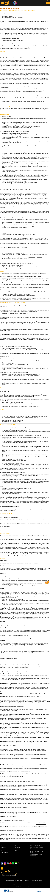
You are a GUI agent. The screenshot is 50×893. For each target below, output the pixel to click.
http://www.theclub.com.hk (41, 824)
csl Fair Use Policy (31, 878)
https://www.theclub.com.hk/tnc (10, 99)
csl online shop (3, 847)
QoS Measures (27, 880)
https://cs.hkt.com (21, 776)
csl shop (16, 849)
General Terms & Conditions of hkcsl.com (11, 878)
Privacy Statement (23, 878)
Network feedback (18, 850)
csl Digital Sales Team (19, 847)
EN (48, 0)
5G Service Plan (3, 854)
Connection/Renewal (4, 852)
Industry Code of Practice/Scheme (37, 880)
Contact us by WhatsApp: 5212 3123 (36, 845)
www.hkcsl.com (23, 79)
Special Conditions (20, 880)
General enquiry (18, 845)
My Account (3, 850)
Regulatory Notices (40, 878)
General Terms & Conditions (9, 880)
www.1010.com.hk (15, 79)
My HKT (2, 849)
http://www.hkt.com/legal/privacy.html (10, 517)
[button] (48, 3)
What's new (3, 845)
